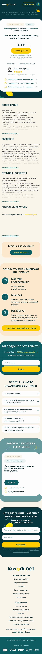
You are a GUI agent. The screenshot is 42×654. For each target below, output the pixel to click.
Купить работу (21, 51)
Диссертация (21, 597)
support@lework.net (21, 632)
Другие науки (26, 12)
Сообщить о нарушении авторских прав (21, 75)
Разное (34, 12)
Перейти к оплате (21, 252)
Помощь (21, 613)
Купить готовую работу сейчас (21, 328)
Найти (21, 369)
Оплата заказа (21, 606)
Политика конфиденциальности (21, 621)
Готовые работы (14, 12)
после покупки (31, 215)
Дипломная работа (21, 579)
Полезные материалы (21, 624)
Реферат (21, 586)
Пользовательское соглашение (21, 617)
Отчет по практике (21, 590)
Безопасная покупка (21, 610)
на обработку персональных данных (26, 551)
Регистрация (29, 4)
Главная (4, 12)
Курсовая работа (21, 583)
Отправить (21, 545)
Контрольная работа (21, 594)
